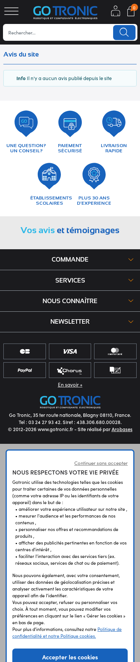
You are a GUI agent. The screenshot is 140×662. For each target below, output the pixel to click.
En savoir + (70, 384)
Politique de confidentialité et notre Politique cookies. (67, 632)
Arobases (122, 429)
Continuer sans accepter (101, 462)
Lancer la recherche (124, 32)
